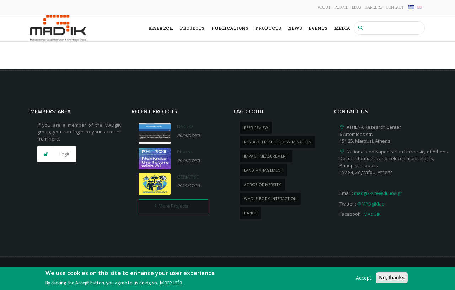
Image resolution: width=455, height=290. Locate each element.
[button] (56, 154)
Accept (363, 279)
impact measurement (266, 156)
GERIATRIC (188, 177)
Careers (373, 7)
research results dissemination (277, 141)
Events (318, 28)
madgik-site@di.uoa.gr (378, 193)
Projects (192, 28)
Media (342, 28)
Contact (395, 7)
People (341, 7)
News (295, 28)
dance (250, 212)
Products (268, 28)
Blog (356, 7)
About (324, 7)
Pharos (185, 151)
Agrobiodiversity (262, 184)
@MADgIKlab (371, 204)
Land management (263, 170)
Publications (230, 28)
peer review (256, 127)
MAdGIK (372, 214)
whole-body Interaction (270, 198)
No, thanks (392, 279)
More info (171, 284)
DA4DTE (185, 126)
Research (160, 28)
